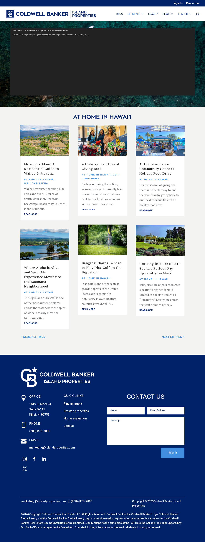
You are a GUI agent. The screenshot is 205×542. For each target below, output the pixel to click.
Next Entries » (173, 337)
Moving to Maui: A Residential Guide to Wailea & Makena (41, 168)
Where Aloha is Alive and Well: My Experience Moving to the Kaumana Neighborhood (42, 276)
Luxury (153, 14)
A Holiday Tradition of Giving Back (100, 166)
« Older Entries (33, 337)
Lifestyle (134, 14)
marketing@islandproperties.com (52, 447)
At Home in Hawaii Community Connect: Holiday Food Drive (157, 168)
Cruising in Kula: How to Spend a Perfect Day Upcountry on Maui (160, 268)
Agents (178, 3)
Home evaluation (75, 418)
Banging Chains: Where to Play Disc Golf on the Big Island (102, 267)
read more (30, 214)
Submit (172, 452)
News (166, 14)
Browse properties (76, 411)
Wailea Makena (36, 183)
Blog (119, 14)
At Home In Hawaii (38, 179)
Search (183, 14)
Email (34, 440)
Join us (69, 426)
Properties (192, 3)
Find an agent (73, 403)
